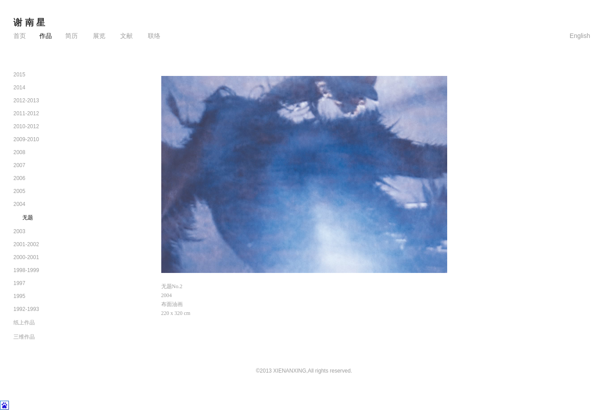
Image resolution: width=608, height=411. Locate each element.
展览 (98, 36)
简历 (71, 36)
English (580, 35)
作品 (45, 36)
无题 (27, 217)
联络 (153, 36)
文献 (126, 36)
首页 (19, 36)
